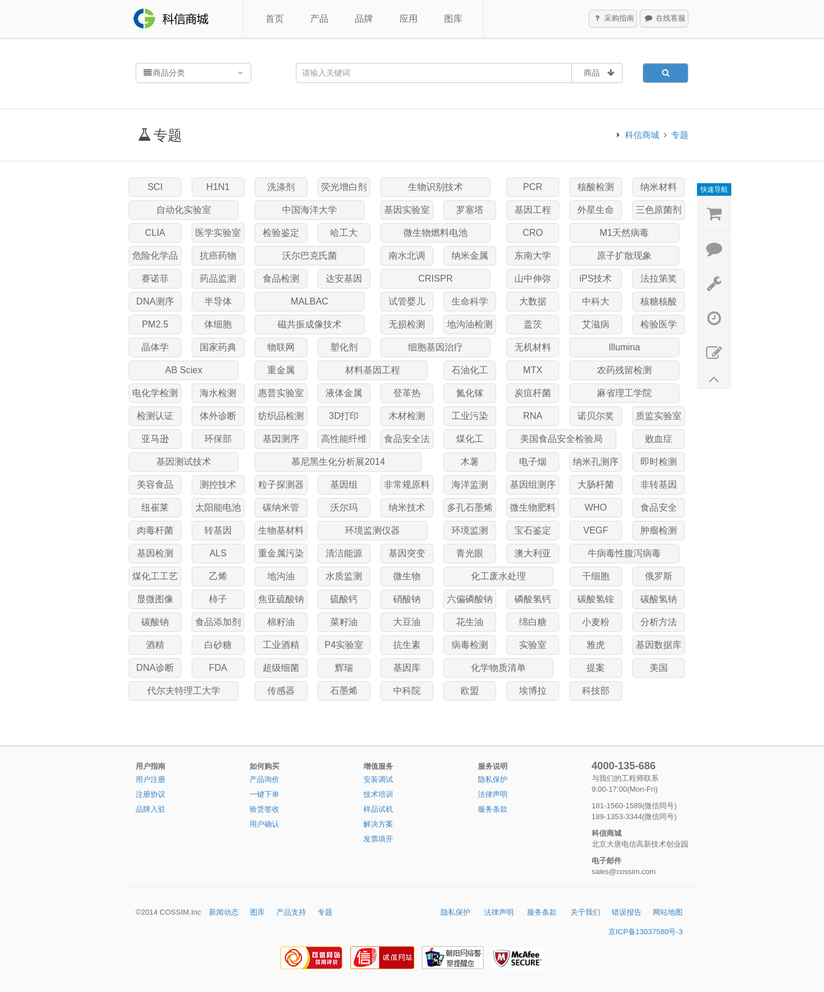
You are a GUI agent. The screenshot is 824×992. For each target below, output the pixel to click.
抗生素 (407, 645)
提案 (596, 668)
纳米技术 (407, 507)
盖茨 (533, 324)
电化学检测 (155, 393)
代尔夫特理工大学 (183, 690)
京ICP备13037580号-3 (645, 931)
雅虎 (596, 645)
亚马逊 (155, 439)
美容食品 (155, 484)
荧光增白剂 (344, 187)
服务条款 (493, 809)
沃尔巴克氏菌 (309, 255)
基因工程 (532, 210)
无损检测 (407, 324)
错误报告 (626, 912)
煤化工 (470, 439)
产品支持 (291, 912)
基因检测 (155, 553)
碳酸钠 (155, 622)
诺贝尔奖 (595, 416)
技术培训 (378, 794)
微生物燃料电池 (435, 233)
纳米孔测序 (596, 462)
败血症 (658, 439)
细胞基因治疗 (435, 347)
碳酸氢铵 (595, 599)
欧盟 (470, 690)
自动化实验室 (183, 210)
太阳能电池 (218, 507)
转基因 (218, 530)
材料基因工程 (372, 370)
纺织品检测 (281, 416)
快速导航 (714, 189)
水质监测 (344, 576)
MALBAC (309, 301)
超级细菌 (281, 668)
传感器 (281, 690)
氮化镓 (470, 393)
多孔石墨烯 (470, 507)
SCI (155, 187)
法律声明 (493, 794)
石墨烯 (344, 690)
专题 (679, 135)
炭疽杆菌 (532, 393)
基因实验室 (407, 210)
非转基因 (658, 484)
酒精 (155, 645)
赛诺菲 (155, 278)
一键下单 (264, 794)
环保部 (218, 439)
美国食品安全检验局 (561, 439)
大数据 (532, 301)
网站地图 (668, 912)
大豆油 (407, 622)
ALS (218, 553)
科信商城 (642, 135)
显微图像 (155, 599)
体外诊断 (218, 416)
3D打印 (344, 416)
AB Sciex (184, 370)
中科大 (595, 301)
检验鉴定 (281, 233)
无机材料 (532, 347)
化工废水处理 (498, 576)
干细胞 (595, 576)
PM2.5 (155, 324)
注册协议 (150, 794)
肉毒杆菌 (155, 530)
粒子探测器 (281, 484)
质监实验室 (659, 416)
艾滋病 (595, 324)
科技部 (595, 690)
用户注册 (150, 779)
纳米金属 (469, 255)
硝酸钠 (407, 599)
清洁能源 (344, 553)
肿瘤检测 (658, 530)
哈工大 (344, 233)
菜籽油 (344, 622)
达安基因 (344, 278)
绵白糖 (532, 622)
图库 (453, 18)
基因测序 (281, 439)
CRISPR (435, 278)
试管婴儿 (407, 301)
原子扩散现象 (624, 255)
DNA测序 (155, 301)
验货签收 (264, 809)
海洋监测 (469, 484)
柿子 (218, 599)
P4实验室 (343, 645)
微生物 (407, 576)
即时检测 (658, 462)
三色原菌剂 (659, 210)
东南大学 (532, 255)
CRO (532, 233)
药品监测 (218, 278)
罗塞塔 (470, 210)
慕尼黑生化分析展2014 (338, 462)
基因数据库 (659, 645)
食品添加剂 (218, 622)
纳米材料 (658, 187)
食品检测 (281, 278)
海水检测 (218, 393)
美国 (658, 668)
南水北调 (407, 255)
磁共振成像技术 (310, 324)
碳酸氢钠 (658, 599)
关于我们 (585, 912)
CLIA (155, 233)
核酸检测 (595, 187)
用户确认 (264, 824)
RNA (532, 416)
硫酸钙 (344, 599)
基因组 (344, 484)
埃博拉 (532, 690)
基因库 (407, 668)
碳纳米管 (281, 507)
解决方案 (378, 824)
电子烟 (532, 462)
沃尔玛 (344, 507)
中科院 (407, 690)
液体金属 (344, 393)
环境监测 (469, 530)
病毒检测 (469, 645)
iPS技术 (596, 278)
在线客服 (664, 19)
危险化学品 (155, 255)
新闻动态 (224, 912)
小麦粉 (595, 622)
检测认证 (155, 416)
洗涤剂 (281, 187)
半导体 (218, 301)
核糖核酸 (658, 301)
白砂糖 (218, 645)
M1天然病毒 (624, 233)
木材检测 (407, 416)
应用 (408, 18)
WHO (595, 507)
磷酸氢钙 (532, 599)
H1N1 (218, 187)
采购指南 (613, 19)
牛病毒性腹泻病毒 (624, 553)
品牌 (364, 18)
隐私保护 (493, 779)
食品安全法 (407, 439)
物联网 (281, 347)
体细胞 (218, 324)
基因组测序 (533, 484)
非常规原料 (407, 484)
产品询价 (264, 779)
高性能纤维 (344, 439)
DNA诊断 (155, 668)
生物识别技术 (435, 187)
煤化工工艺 (155, 576)
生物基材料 (281, 530)
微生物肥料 (533, 507)
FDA (218, 668)
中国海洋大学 (309, 210)
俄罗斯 (658, 576)
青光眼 (470, 553)
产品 (319, 18)
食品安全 (658, 507)
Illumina (624, 347)
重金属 (281, 370)
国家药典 (218, 347)
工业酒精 (281, 645)
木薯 (470, 462)
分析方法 (658, 622)
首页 (275, 18)
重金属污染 (281, 553)
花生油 (470, 622)
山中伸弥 (532, 278)
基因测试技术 (183, 462)
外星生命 (595, 210)
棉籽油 (281, 622)
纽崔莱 (155, 507)
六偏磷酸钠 (470, 599)
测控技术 (218, 484)
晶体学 (155, 347)
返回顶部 (714, 380)
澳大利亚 (532, 553)
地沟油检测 (470, 324)
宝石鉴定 (532, 530)
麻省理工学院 (624, 393)
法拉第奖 (658, 278)
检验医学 (658, 324)
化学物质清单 (498, 668)
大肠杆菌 (595, 484)
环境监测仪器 (372, 530)
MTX (532, 370)
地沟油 (281, 576)
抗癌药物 (218, 255)
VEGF (595, 530)
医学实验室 (218, 233)
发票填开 (378, 839)
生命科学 (469, 301)
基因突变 (407, 553)
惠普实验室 (281, 393)
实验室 (532, 645)
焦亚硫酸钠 (281, 599)
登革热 (407, 393)
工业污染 (469, 416)
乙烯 (218, 576)
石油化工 (469, 370)
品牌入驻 (150, 809)
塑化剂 (344, 347)
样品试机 (378, 809)
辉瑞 (344, 668)
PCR (532, 187)
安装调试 (378, 779)
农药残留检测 (624, 370)
